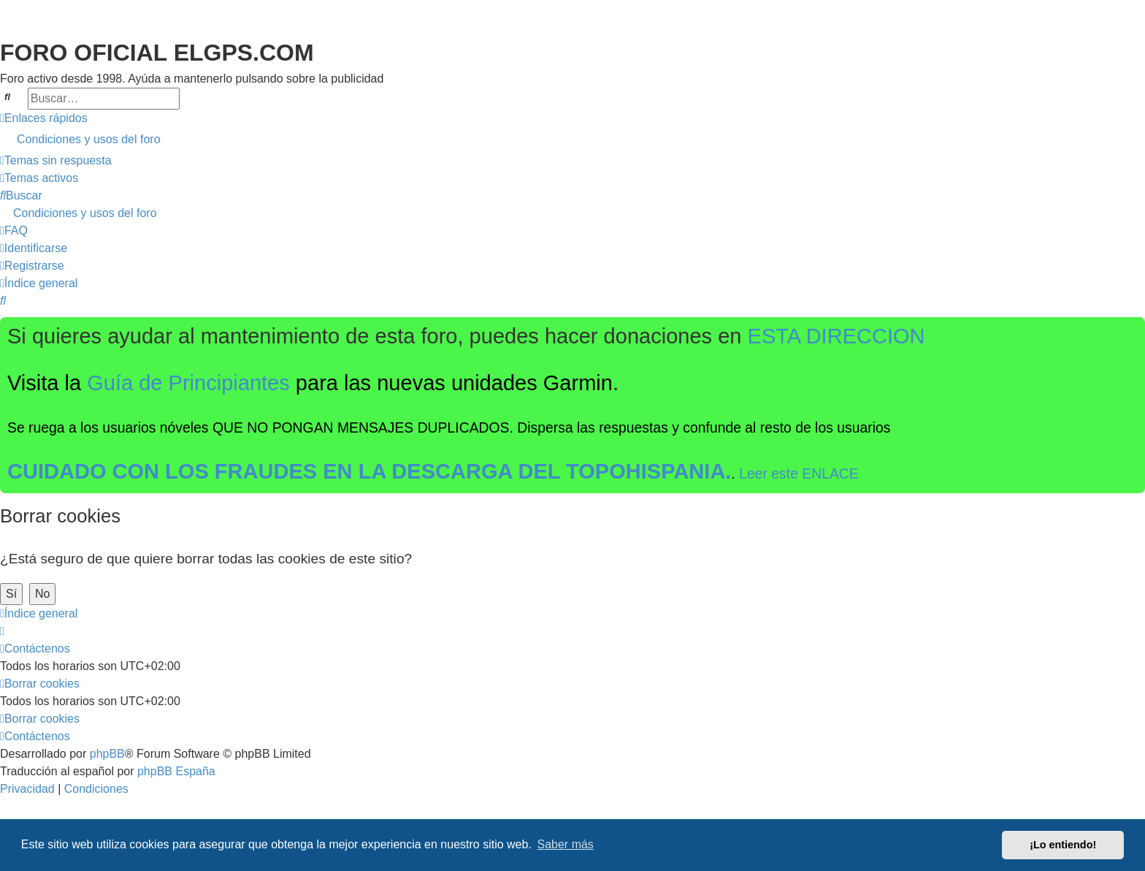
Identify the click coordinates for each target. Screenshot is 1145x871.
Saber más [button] (565, 844)
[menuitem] (572, 139)
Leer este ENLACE (799, 473)
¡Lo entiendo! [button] (1063, 845)
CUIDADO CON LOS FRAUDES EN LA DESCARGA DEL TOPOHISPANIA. (369, 471)
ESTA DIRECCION (836, 336)
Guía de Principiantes (188, 383)
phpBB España (176, 771)
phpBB (107, 754)
